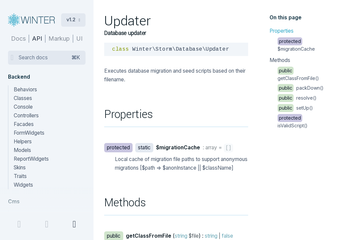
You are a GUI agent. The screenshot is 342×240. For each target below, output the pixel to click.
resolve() (297, 98)
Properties (282, 31)
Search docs (49, 57)
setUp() (295, 108)
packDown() (301, 88)
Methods (280, 60)
